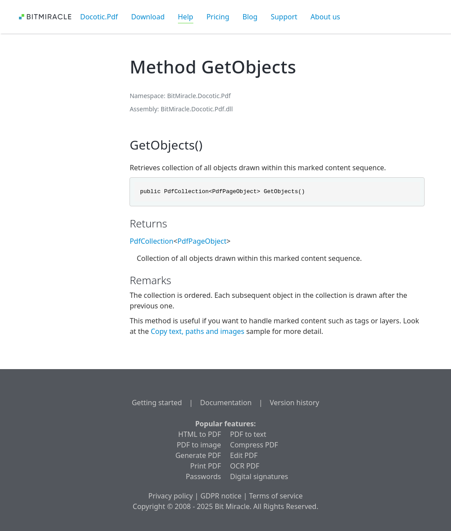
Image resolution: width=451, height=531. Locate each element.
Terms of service (276, 496)
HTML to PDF (199, 434)
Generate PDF (198, 455)
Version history (294, 402)
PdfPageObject (202, 241)
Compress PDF (254, 445)
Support (284, 17)
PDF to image (199, 445)
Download (148, 17)
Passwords (203, 476)
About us (325, 17)
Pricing (218, 17)
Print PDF (205, 466)
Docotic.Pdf (99, 17)
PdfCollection (151, 241)
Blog (250, 17)
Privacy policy (170, 496)
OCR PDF (244, 466)
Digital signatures (259, 476)
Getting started (157, 402)
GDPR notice (220, 496)
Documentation (225, 402)
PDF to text (248, 434)
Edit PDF (243, 455)
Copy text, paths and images (198, 331)
